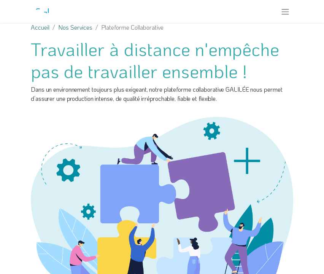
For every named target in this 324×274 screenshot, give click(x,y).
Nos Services (75, 27)
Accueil (40, 27)
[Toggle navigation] (285, 11)
